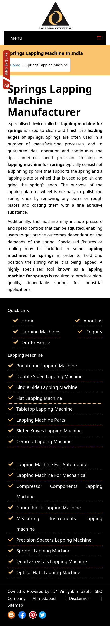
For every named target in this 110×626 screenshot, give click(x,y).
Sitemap (15, 605)
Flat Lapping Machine (39, 398)
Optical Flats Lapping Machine (48, 572)
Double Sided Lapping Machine (49, 376)
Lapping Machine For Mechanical (51, 475)
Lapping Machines (40, 332)
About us (92, 321)
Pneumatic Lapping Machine (46, 366)
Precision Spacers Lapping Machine (53, 540)
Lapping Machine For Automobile (51, 464)
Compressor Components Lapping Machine (59, 491)
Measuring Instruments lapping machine (59, 523)
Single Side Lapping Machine (46, 387)
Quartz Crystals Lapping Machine (51, 561)
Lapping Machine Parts (40, 420)
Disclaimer (79, 598)
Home (15, 65)
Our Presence (35, 342)
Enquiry (94, 332)
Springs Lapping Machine (43, 551)
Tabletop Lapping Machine (44, 409)
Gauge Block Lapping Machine (48, 507)
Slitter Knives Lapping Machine (49, 431)
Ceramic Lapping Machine (44, 441)
